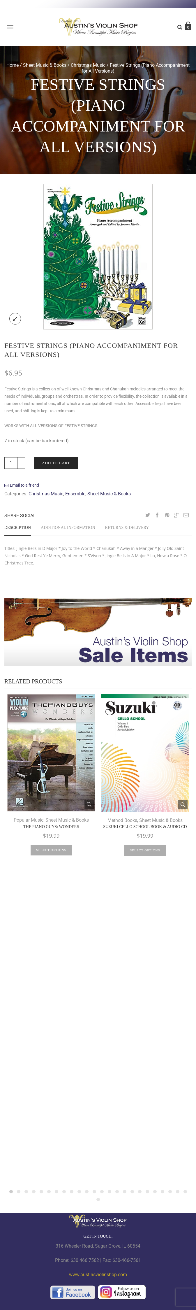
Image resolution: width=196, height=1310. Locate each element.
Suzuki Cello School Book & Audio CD (145, 827)
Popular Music (28, 820)
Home (12, 65)
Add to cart (56, 463)
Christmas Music (88, 65)
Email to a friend (24, 485)
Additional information (68, 527)
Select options (51, 850)
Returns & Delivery (127, 527)
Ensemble (75, 494)
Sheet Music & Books (44, 65)
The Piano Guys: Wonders (51, 827)
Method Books (122, 820)
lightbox (15, 319)
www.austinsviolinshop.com (98, 1274)
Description (17, 527)
